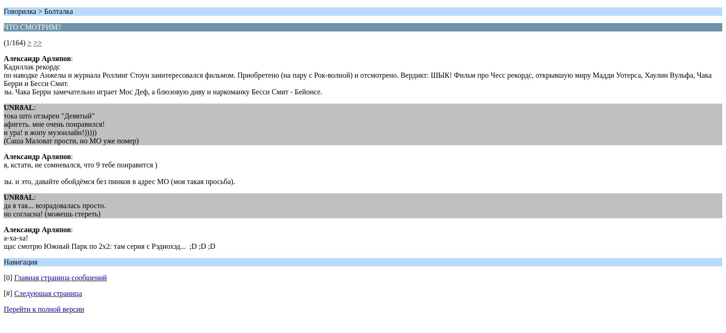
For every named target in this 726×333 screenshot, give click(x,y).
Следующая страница (48, 293)
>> (37, 43)
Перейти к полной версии (44, 309)
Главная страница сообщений (60, 278)
